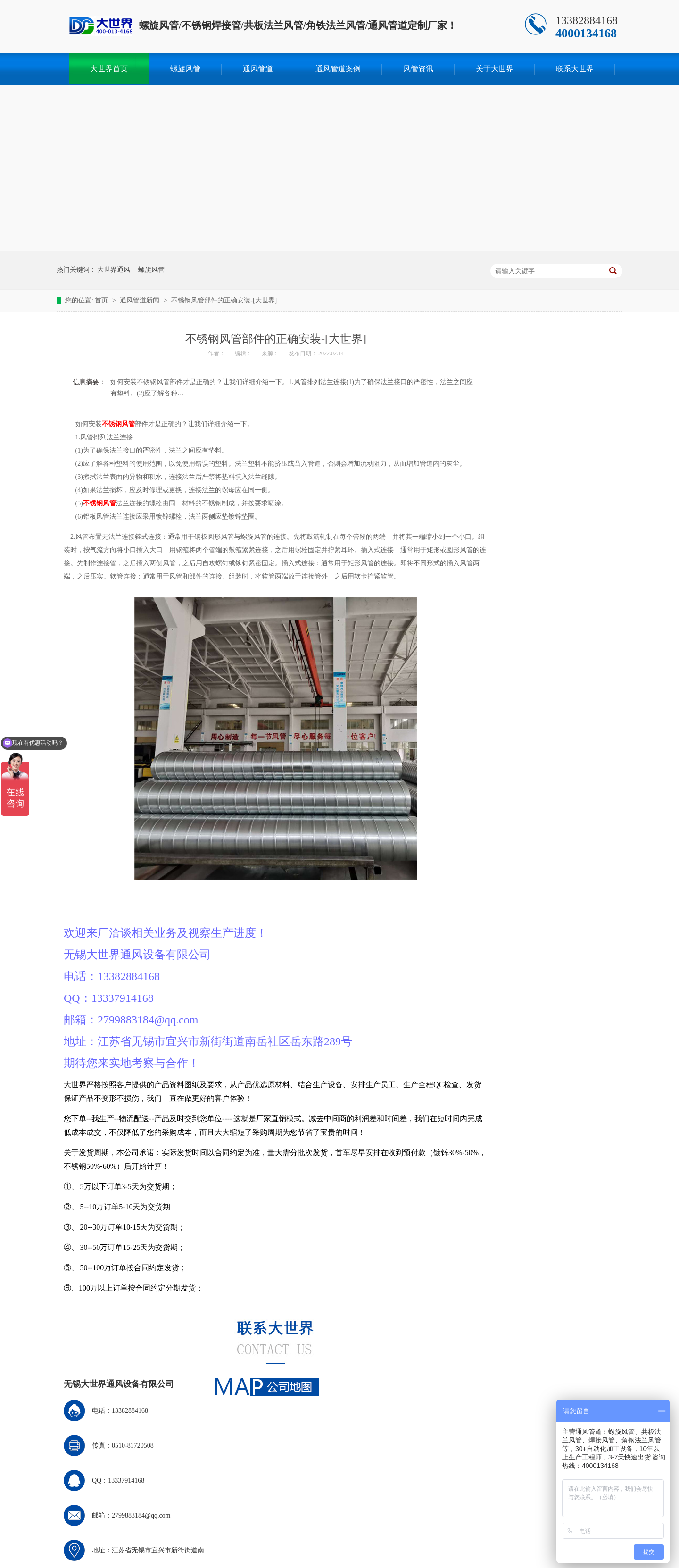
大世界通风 (113, 269)
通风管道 (258, 69)
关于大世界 (494, 69)
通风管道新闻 (140, 300)
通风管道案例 (338, 69)
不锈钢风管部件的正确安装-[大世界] (224, 300)
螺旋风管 (185, 69)
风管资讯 (418, 69)
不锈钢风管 (118, 424)
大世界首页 (109, 69)
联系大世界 (575, 69)
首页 (102, 300)
